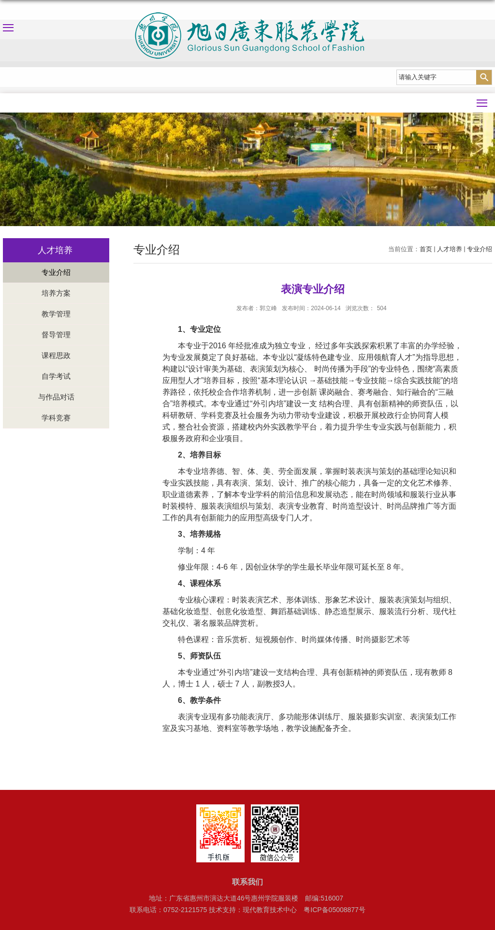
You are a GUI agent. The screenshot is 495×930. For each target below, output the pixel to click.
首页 (426, 249)
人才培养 (449, 249)
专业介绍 (479, 249)
